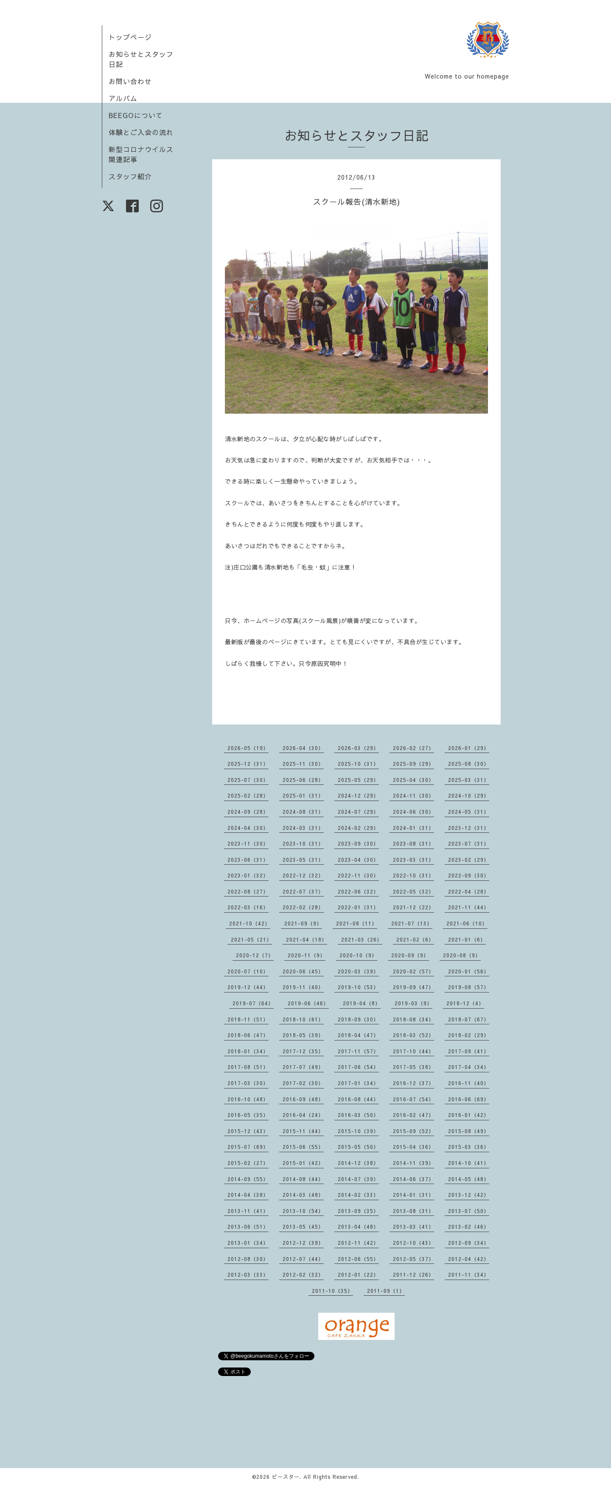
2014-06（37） (413, 1179)
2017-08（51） (248, 1066)
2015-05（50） (358, 1146)
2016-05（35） (248, 1114)
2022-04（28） (468, 891)
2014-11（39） (413, 1162)
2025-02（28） (248, 795)
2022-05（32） (413, 891)
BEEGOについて (136, 115)
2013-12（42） (468, 1194)
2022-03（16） (248, 907)
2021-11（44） (468, 907)
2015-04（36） (413, 1146)
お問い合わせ (130, 81)
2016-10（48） (248, 1099)
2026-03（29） (358, 747)
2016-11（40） (468, 1083)
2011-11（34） (468, 1274)
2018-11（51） (248, 1019)
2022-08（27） (248, 891)
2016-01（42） (468, 1114)
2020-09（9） (410, 955)
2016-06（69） (468, 1099)
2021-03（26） (361, 939)
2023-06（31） (248, 859)
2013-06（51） (248, 1226)
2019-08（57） (468, 987)
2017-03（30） (248, 1083)
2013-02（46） (468, 1226)
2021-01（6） (467, 939)
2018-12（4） (465, 1003)
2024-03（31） (303, 827)
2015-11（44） (303, 1131)
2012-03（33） (248, 1274)
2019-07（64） (253, 1003)
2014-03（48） (303, 1194)
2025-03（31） (468, 779)
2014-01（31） (413, 1194)
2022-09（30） (468, 875)
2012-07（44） (303, 1258)
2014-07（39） (358, 1179)
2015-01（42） (303, 1162)
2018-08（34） (413, 1019)
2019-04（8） (362, 1003)
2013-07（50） (468, 1210)
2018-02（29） (468, 1035)
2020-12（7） (255, 955)
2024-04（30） (248, 827)
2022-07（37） (303, 891)
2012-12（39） (303, 1242)
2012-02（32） (303, 1274)
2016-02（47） (413, 1114)
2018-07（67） (468, 1019)
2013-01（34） (248, 1242)
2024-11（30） (413, 795)
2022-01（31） (358, 907)
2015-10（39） (358, 1131)
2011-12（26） (413, 1274)
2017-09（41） (468, 1051)
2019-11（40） (303, 987)
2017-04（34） (468, 1066)
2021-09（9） (303, 923)
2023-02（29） (468, 859)
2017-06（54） (358, 1066)
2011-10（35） (332, 1290)
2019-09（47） (413, 987)
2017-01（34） (358, 1083)
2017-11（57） (358, 1051)
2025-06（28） (303, 779)
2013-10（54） (303, 1210)
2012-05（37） (413, 1258)
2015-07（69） (248, 1146)
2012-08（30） (248, 1258)
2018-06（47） (248, 1035)
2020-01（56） (468, 971)
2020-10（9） (358, 955)
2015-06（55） (303, 1146)
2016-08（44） (358, 1099)
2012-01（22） (358, 1274)
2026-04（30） (303, 747)
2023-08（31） (413, 843)
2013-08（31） (413, 1210)
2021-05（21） (251, 939)
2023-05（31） (303, 859)
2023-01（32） (248, 875)
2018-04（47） (358, 1035)
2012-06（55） (358, 1258)
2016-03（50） (358, 1114)
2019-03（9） (413, 1003)
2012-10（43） (413, 1242)
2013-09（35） (358, 1210)
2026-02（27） (413, 747)
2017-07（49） (303, 1066)
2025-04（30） (413, 779)
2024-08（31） (303, 811)
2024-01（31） (413, 827)
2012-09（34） (468, 1242)
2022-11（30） (358, 875)
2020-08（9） (462, 955)
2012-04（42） (468, 1258)
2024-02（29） (358, 827)
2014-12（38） (358, 1162)
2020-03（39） (358, 971)
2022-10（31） (413, 875)
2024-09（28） (248, 811)
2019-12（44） (248, 987)
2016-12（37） (413, 1083)
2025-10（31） (358, 763)
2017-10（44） (413, 1051)
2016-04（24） (303, 1114)
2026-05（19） (248, 747)
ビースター (286, 1476)
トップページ (130, 37)
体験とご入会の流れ (141, 132)
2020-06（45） (303, 971)
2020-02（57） (413, 971)
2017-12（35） (303, 1051)
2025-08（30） (468, 763)
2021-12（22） (413, 907)
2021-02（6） (415, 939)
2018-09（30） (358, 1019)
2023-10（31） (303, 843)
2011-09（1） (386, 1290)
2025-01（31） (303, 795)
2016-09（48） (303, 1099)
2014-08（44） (303, 1179)
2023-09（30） (358, 843)
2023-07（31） (468, 843)
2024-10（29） (468, 795)
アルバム (123, 98)
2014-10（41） (468, 1162)
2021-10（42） (249, 923)
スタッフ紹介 (130, 176)
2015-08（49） (468, 1131)
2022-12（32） (303, 875)
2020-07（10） (248, 971)
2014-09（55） (248, 1179)
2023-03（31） (413, 859)
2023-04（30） (358, 859)
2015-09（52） (413, 1131)
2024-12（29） (358, 795)
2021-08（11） (356, 923)
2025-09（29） (413, 763)
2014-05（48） (468, 1179)
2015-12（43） (248, 1131)
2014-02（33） (358, 1194)
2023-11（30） (248, 843)
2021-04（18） (306, 939)
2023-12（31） (468, 827)
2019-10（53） (358, 987)
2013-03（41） (413, 1226)
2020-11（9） (306, 955)
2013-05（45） (303, 1226)
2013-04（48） (358, 1226)
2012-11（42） (358, 1242)
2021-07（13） (411, 923)
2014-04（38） (248, 1194)
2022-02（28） (303, 907)
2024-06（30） (413, 811)
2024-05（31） (468, 811)
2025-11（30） (303, 763)
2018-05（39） (303, 1035)
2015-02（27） (248, 1162)
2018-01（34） (248, 1051)
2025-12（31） (248, 763)
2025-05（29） (358, 779)
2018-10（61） (303, 1019)
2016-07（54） (413, 1099)
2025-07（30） (248, 779)
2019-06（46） (308, 1003)
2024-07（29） (358, 811)
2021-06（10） (467, 923)
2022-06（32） (358, 891)
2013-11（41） (248, 1210)
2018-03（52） (413, 1035)
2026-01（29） (468, 747)
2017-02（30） (303, 1083)
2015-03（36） (468, 1146)
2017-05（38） (413, 1066)
